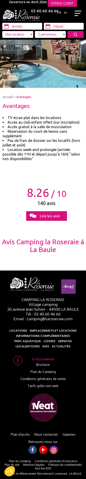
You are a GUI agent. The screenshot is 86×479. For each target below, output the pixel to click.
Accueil (8, 97)
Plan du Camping (43, 372)
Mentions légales (33, 464)
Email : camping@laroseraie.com (43, 318)
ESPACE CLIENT (62, 3)
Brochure (43, 365)
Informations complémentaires (43, 336)
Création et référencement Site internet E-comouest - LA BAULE (43, 473)
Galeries (69, 434)
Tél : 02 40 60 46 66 (43, 314)
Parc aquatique (27, 341)
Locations (18, 330)
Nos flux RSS (43, 468)
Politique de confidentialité (65, 464)
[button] (9, 471)
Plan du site (12, 464)
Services (65, 341)
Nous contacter (46, 434)
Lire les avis (50, 216)
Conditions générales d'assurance (56, 461)
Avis (45, 346)
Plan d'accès (20, 434)
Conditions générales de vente (43, 379)
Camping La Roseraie (43, 299)
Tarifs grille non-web (43, 386)
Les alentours (28, 346)
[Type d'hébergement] (50, 34)
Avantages (23, 97)
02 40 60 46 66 (44, 11)
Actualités (61, 346)
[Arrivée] (22, 26)
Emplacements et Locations (53, 330)
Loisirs (49, 341)
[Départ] (64, 26)
